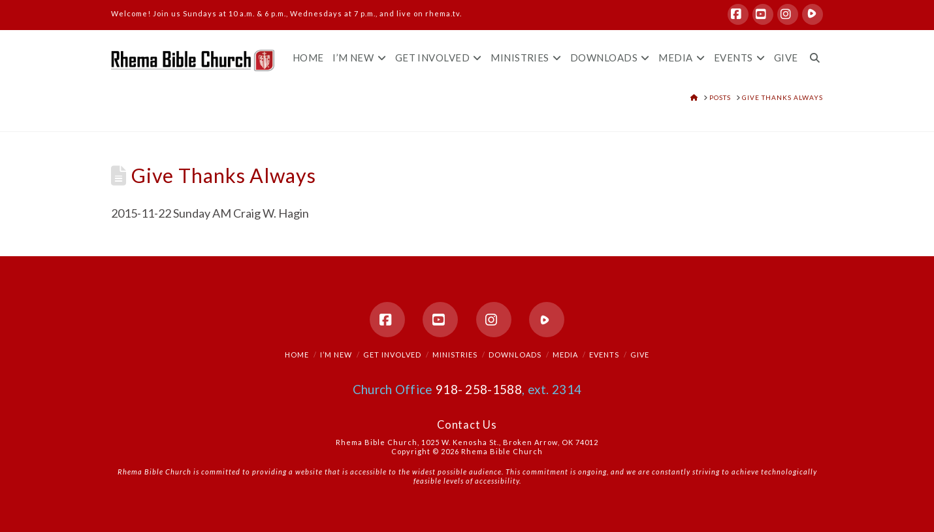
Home (297, 354)
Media (565, 354)
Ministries (454, 354)
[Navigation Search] (812, 46)
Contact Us (467, 424)
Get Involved (392, 354)
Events (604, 354)
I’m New (336, 354)
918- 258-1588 (479, 389)
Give (639, 354)
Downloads (515, 354)
